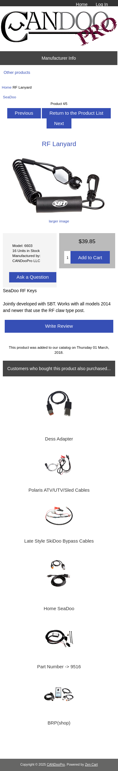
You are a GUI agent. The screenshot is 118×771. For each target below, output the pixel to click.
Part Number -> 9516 (59, 666)
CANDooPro (56, 764)
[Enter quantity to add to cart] (67, 257)
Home (81, 4)
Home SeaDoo (59, 608)
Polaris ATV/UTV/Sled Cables (58, 490)
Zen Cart (91, 764)
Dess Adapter (59, 438)
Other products (17, 72)
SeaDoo (9, 97)
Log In (102, 4)
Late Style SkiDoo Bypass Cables (59, 541)
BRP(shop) (59, 722)
